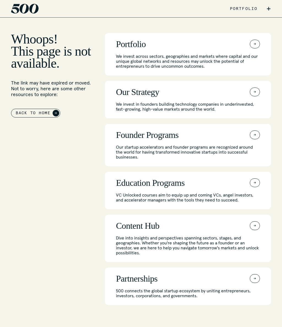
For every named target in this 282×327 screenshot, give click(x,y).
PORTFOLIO (243, 9)
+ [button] (268, 9)
